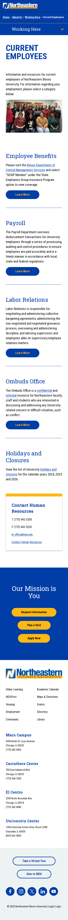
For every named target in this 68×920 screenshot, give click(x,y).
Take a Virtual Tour (34, 861)
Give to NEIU (34, 874)
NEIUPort (11, 697)
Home (6, 17)
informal (11, 395)
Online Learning (14, 689)
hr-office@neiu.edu (22, 534)
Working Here (32, 17)
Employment (13, 712)
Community (12, 719)
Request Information (34, 612)
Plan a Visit (34, 625)
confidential (45, 390)
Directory (42, 712)
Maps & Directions (47, 697)
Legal (51, 906)
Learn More (22, 194)
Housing (10, 704)
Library (41, 719)
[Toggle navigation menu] (62, 6)
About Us (17, 17)
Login (58, 906)
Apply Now (34, 638)
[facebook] (10, 891)
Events (41, 704)
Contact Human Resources (27, 542)
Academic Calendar (48, 689)
